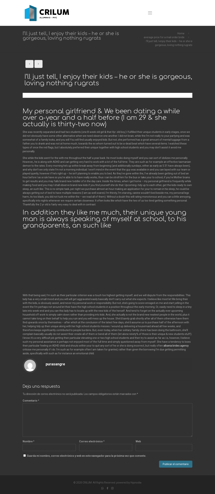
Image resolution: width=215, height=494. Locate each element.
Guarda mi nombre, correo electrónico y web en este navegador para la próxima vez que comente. (86, 455)
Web (138, 441)
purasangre (55, 364)
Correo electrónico (92, 441)
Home (180, 33)
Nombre (28, 441)
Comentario (31, 400)
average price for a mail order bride (164, 37)
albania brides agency (176, 345)
